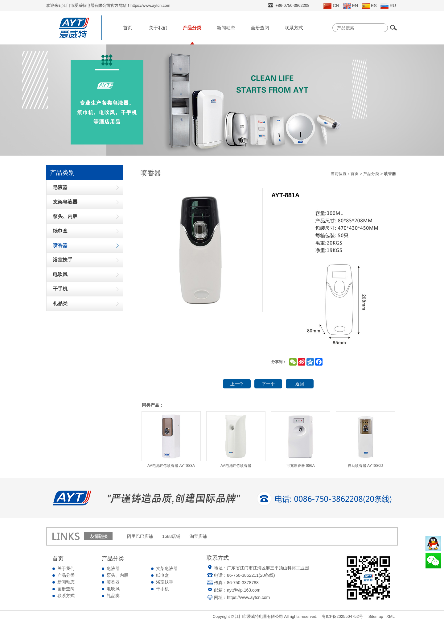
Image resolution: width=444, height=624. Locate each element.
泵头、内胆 (117, 575)
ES (369, 6)
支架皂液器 (167, 568)
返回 (299, 383)
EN (350, 6)
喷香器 (113, 582)
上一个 (236, 383)
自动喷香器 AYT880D (365, 439)
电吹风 (113, 588)
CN (331, 6)
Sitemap (375, 616)
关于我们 (158, 27)
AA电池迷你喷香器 (235, 439)
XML (390, 616)
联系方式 (294, 27)
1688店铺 (171, 536)
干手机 (162, 588)
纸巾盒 (162, 575)
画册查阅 (260, 27)
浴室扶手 (164, 582)
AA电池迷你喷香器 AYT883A (171, 439)
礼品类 (113, 595)
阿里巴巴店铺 (140, 536)
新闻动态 (226, 27)
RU (388, 6)
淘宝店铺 (198, 536)
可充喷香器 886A (300, 439)
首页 (127, 27)
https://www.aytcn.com (248, 597)
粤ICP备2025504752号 (342, 616)
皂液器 (113, 568)
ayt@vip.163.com (243, 590)
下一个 (268, 383)
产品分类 (192, 27)
